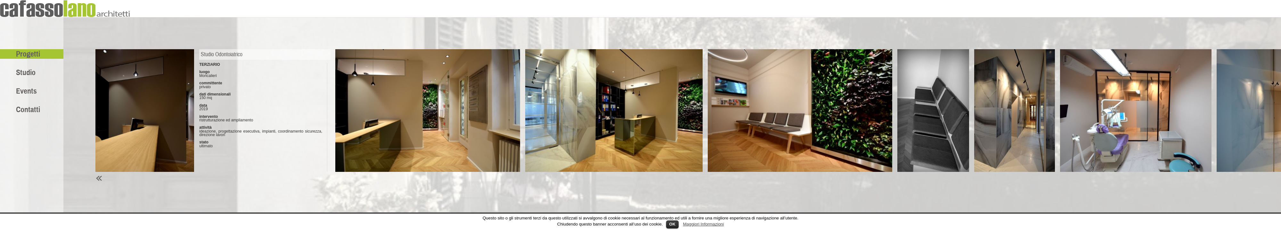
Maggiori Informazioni (703, 224)
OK (672, 224)
